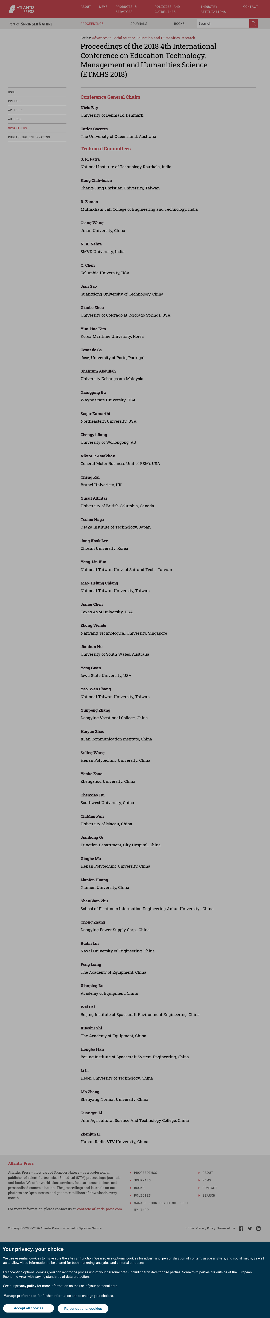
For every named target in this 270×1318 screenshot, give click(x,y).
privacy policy (25, 1287)
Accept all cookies (28, 1309)
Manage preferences (20, 1296)
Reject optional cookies (83, 1309)
